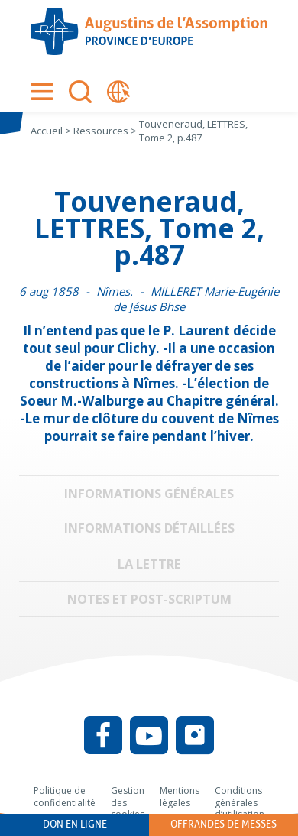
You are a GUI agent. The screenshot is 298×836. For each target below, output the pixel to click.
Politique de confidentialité (65, 796)
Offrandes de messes (223, 824)
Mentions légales (179, 796)
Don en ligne (75, 824)
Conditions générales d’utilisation (239, 802)
